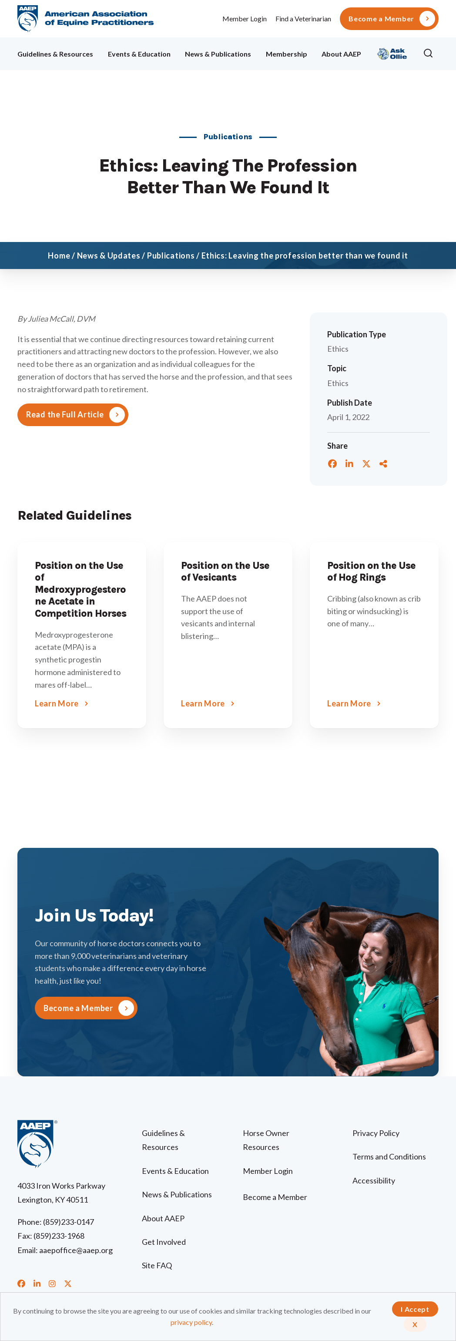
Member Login (244, 18)
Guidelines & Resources (55, 54)
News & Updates (109, 255)
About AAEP (341, 54)
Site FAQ (157, 1265)
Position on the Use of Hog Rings (371, 572)
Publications (171, 255)
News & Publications (218, 54)
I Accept (415, 1309)
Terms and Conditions (389, 1156)
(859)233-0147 (68, 1222)
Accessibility (373, 1180)
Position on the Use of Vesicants (225, 572)
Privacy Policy (375, 1133)
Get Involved (164, 1242)
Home (59, 255)
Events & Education (139, 54)
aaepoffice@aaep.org (76, 1250)
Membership (286, 54)
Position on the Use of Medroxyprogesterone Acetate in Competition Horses (80, 589)
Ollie (392, 52)
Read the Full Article (65, 414)
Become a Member (381, 18)
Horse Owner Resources (266, 1140)
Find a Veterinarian (303, 18)
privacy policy (191, 1322)
